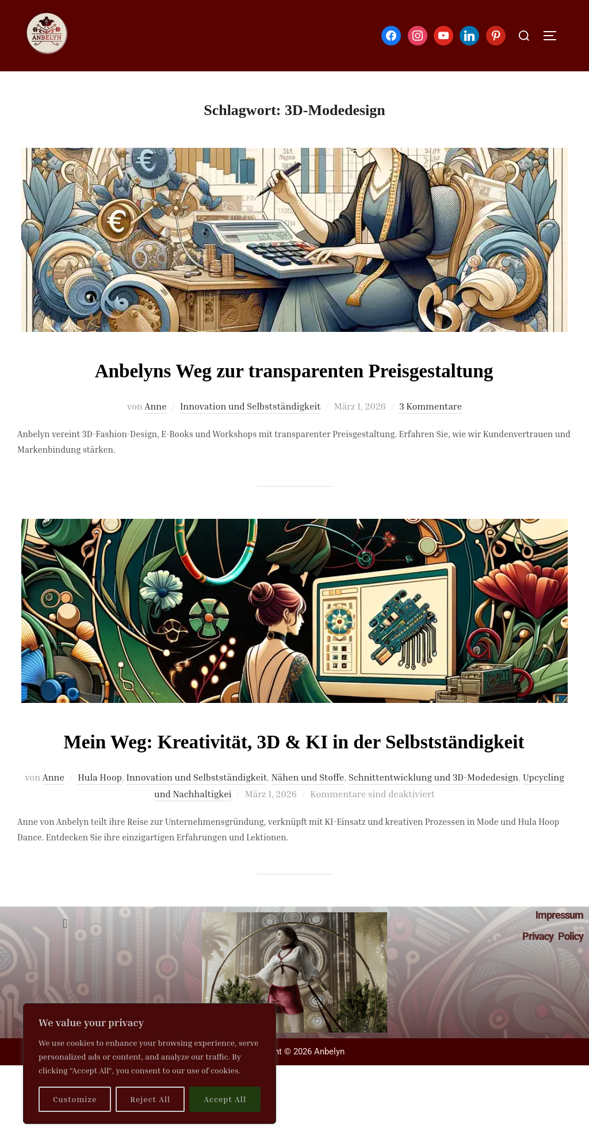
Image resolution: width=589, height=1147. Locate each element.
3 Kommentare (430, 406)
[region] (149, 1063)
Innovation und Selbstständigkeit (250, 406)
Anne (155, 406)
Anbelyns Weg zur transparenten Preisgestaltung (294, 369)
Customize (75, 1099)
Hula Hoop (100, 811)
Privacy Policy (552, 970)
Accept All (225, 1099)
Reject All (150, 1099)
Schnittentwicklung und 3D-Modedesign (433, 811)
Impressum (559, 949)
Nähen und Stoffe (307, 811)
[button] (64, 957)
